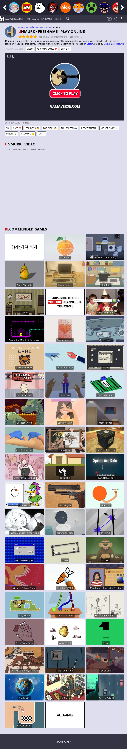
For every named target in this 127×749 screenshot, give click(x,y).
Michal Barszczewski (114, 43)
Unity (42, 133)
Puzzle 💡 (11, 133)
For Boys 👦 (32, 128)
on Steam (88, 43)
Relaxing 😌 (27, 133)
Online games (36, 27)
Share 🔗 (65, 48)
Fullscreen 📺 (69, 128)
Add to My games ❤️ (47, 48)
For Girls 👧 (50, 128)
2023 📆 (17, 128)
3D (7, 128)
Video (30, 48)
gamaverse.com (14, 18)
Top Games (33, 18)
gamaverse (23, 27)
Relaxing (47, 27)
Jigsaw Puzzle (88, 128)
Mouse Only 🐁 (109, 128)
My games (46, 18)
